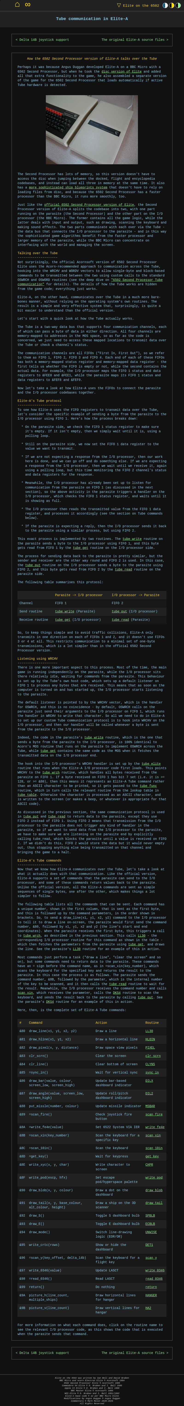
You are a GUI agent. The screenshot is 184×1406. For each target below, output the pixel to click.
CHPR (149, 1165)
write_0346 (155, 1270)
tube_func (148, 786)
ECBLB (150, 1224)
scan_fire (154, 1114)
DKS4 (117, 993)
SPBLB (150, 1216)
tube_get (80, 548)
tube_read (123, 570)
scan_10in (154, 1148)
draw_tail (154, 1203)
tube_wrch (51, 773)
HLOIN (150, 1039)
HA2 (148, 1308)
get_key (152, 1156)
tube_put (32, 565)
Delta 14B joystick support (44, 40)
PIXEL (150, 1048)
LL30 (141, 936)
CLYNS (150, 1064)
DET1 (149, 1245)
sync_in (152, 1073)
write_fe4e (155, 1127)
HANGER (151, 1295)
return (151, 1287)
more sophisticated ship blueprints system (68, 187)
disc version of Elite (122, 72)
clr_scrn (153, 1056)
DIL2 (149, 1093)
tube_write (132, 539)
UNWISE (151, 1232)
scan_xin (25, 993)
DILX (149, 1081)
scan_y (151, 1258)
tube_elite (151, 764)
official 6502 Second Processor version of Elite (89, 205)
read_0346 (154, 1279)
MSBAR (150, 1106)
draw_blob (154, 1190)
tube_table (27, 795)
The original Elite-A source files (133, 40)
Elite (137, 5)
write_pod (154, 1178)
